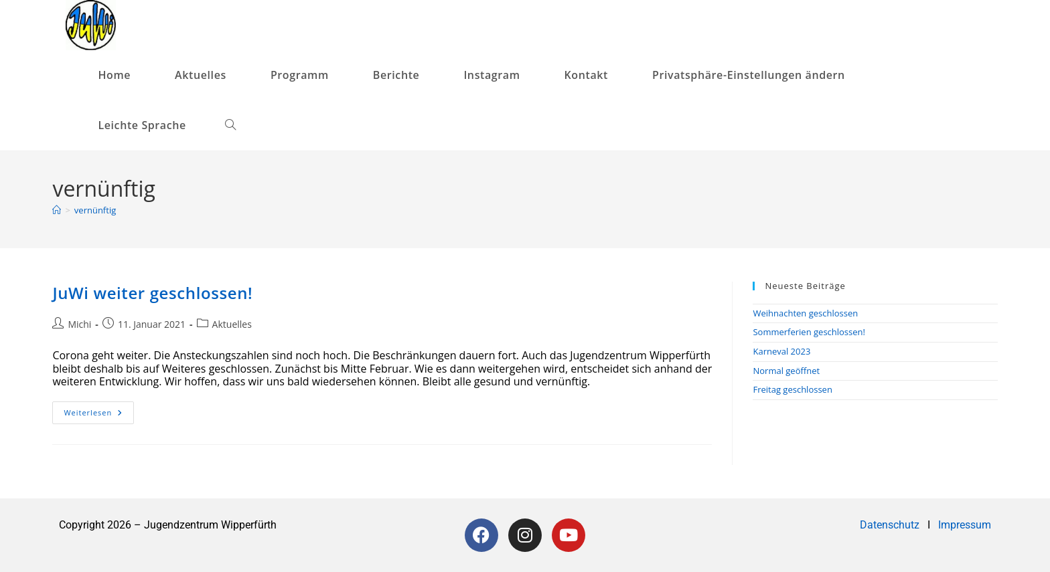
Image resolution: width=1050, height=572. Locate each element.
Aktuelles (232, 324)
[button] (754, 75)
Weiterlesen (99, 409)
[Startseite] (56, 210)
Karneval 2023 (781, 351)
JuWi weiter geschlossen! (152, 293)
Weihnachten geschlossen (805, 313)
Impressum (964, 524)
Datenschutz (891, 524)
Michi (79, 324)
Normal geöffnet (786, 371)
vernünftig (95, 210)
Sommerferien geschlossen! (809, 332)
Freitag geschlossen (792, 389)
